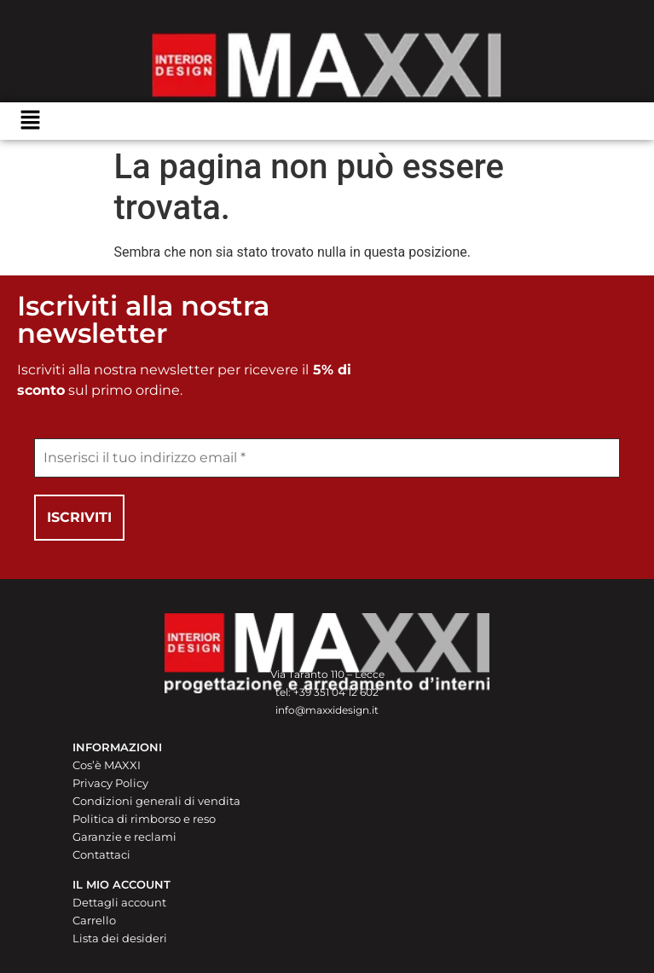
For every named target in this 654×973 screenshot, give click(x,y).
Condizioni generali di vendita (156, 801)
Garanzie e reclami (124, 836)
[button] (30, 121)
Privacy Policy (110, 783)
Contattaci (101, 854)
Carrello (94, 920)
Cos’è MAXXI (106, 765)
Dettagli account (119, 902)
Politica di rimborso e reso (144, 818)
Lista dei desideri (119, 938)
